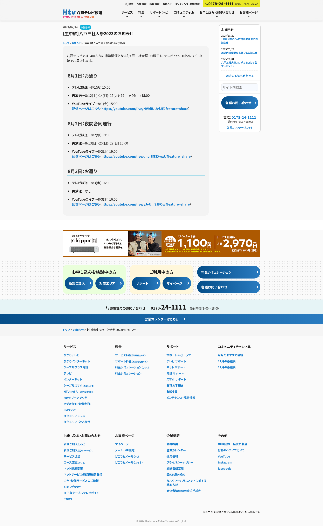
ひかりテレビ (72, 355)
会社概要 (172, 444)
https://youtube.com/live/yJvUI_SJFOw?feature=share (146, 204)
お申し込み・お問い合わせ (216, 12)
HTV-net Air (79, 391)
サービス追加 (72, 456)
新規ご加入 (77, 283)
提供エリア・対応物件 (77, 422)
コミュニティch (184, 12)
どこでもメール (127, 456)
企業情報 (141, 4)
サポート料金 (131, 361)
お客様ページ (249, 12)
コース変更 (74, 462)
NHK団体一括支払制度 (232, 444)
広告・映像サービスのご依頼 (81, 481)
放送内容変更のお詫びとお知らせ (239, 52)
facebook (224, 468)
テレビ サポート (176, 361)
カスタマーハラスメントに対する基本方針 (186, 483)
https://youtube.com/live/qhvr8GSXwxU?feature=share (146, 156)
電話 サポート (175, 373)
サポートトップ (178, 355)
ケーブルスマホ (79, 385)
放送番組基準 (175, 468)
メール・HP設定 (125, 450)
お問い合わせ (72, 487)
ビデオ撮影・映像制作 (77, 404)
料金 (141, 12)
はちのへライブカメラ (231, 450)
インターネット (73, 379)
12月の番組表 (227, 367)
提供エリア (74, 416)
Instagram (225, 462)
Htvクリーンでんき (75, 397)
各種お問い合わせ (238, 102)
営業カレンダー (176, 450)
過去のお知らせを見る (240, 76)
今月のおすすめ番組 (230, 355)
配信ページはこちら (86, 108)
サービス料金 (130, 355)
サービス (127, 12)
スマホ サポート (176, 379)
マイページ (174, 283)
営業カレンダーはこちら (239, 127)
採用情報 (154, 4)
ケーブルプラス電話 (76, 367)
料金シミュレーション (216, 272)
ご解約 (68, 499)
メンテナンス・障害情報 (187, 4)
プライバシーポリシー (179, 462)
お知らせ (167, 4)
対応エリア (107, 283)
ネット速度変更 (73, 468)
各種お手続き (174, 385)
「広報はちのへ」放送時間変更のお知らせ (239, 40)
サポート (159, 12)
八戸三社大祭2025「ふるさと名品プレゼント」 (239, 64)
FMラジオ (70, 410)
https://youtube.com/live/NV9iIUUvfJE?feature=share (145, 108)
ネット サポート (176, 367)
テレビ (68, 373)
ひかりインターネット (77, 361)
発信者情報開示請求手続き (183, 491)
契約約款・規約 (175, 474)
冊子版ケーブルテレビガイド (81, 493)
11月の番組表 (227, 361)
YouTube (224, 456)
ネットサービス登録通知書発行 (83, 474)
